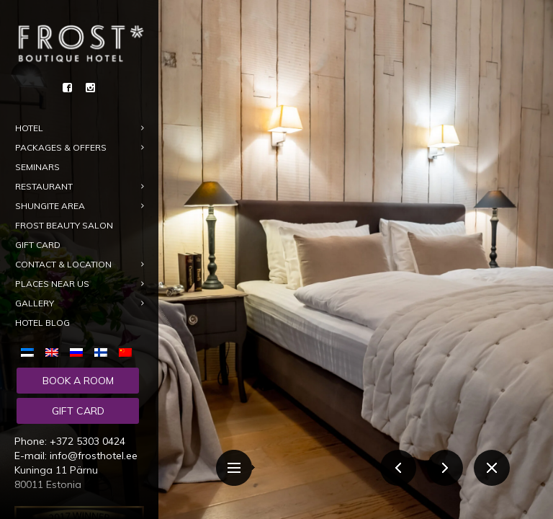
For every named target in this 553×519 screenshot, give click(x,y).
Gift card (78, 410)
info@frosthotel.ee (94, 455)
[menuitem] (30, 351)
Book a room (78, 380)
